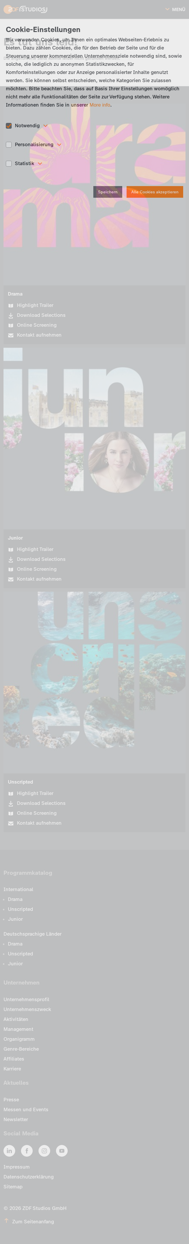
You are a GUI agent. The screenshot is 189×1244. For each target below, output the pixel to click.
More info (100, 105)
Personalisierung (34, 144)
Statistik (24, 163)
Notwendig (27, 125)
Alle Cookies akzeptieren (154, 192)
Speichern (108, 192)
